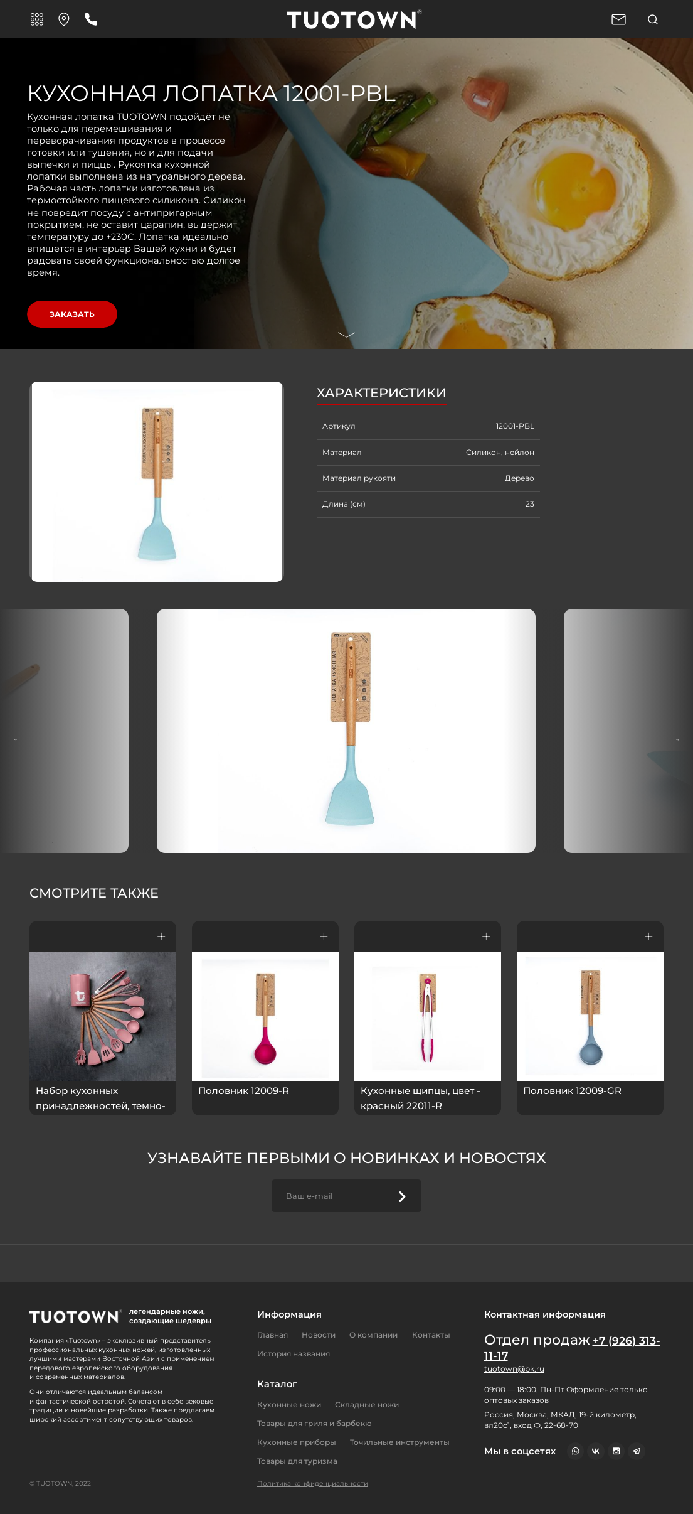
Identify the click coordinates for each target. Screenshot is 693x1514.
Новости (319, 1335)
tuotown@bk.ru (514, 1368)
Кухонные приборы (296, 1442)
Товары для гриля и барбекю (314, 1423)
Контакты (431, 1335)
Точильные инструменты (400, 1442)
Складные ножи (367, 1404)
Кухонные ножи (289, 1404)
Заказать (72, 314)
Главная (272, 1335)
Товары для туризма (297, 1461)
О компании (373, 1335)
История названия (293, 1353)
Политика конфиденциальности (312, 1483)
